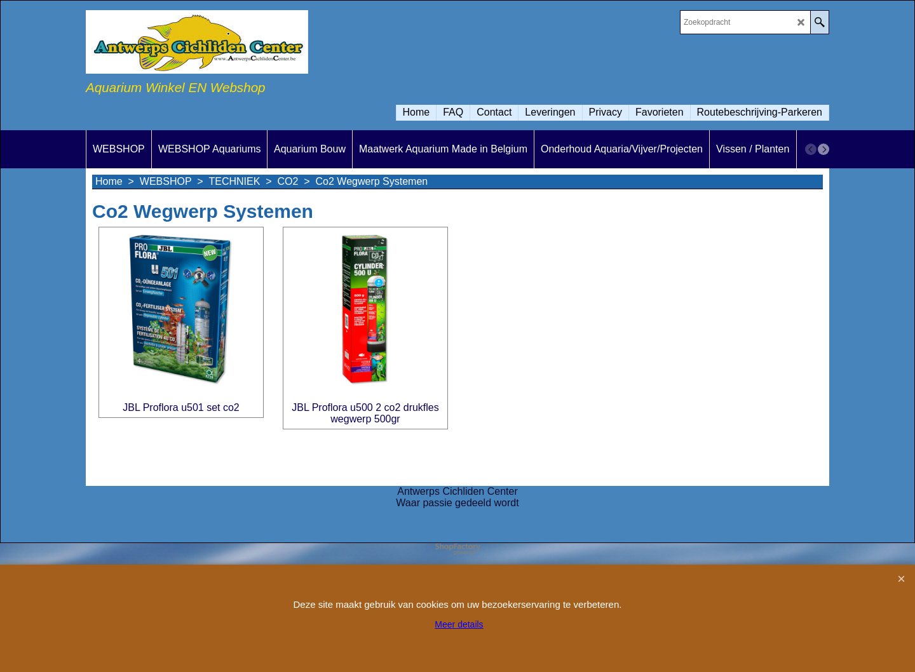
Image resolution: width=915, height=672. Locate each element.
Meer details (459, 624)
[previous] (811, 149)
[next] (823, 149)
